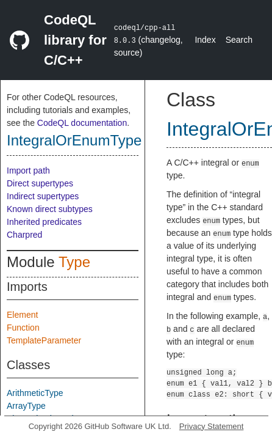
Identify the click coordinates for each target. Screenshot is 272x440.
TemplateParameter (44, 340)
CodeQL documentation (82, 123)
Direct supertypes (40, 183)
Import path (28, 170)
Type (74, 262)
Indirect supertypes (43, 196)
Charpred (24, 235)
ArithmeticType (35, 393)
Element (22, 315)
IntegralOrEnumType (74, 140)
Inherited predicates (44, 222)
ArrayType (26, 406)
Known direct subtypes (50, 209)
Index (205, 40)
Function (23, 327)
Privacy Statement (211, 426)
